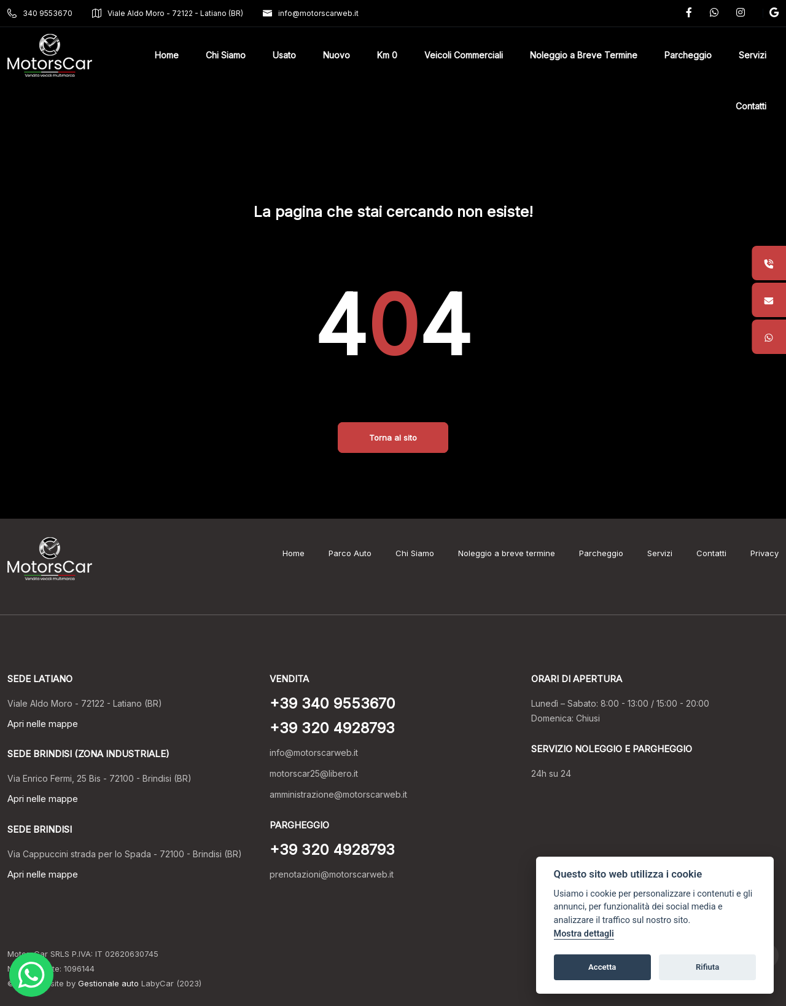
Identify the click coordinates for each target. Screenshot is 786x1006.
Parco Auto (350, 553)
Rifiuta (707, 967)
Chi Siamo (414, 553)
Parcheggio (601, 553)
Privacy (764, 553)
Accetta (602, 967)
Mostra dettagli (584, 934)
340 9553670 (39, 13)
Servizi (659, 553)
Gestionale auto (108, 983)
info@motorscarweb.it (311, 13)
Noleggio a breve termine (506, 553)
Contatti (711, 553)
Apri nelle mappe (42, 723)
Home (293, 553)
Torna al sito (393, 437)
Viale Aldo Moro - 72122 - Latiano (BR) (167, 13)
